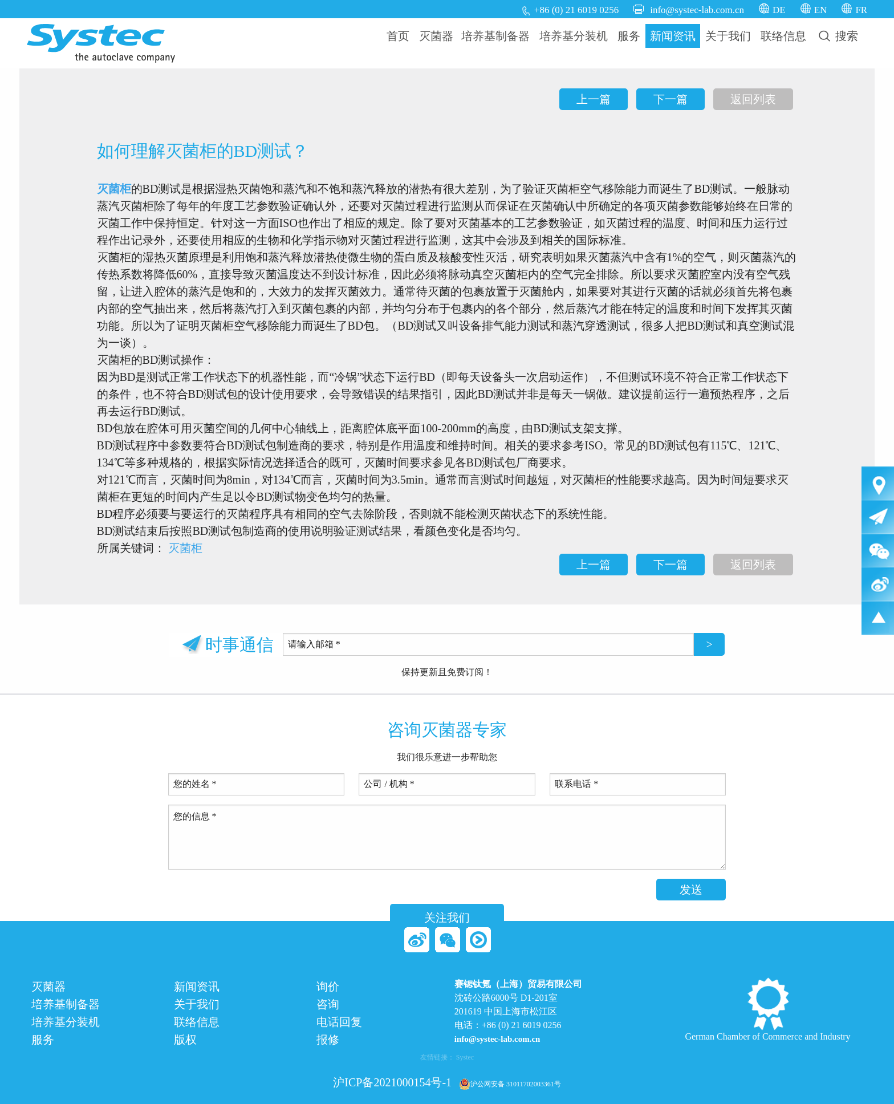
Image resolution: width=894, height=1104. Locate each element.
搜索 (838, 36)
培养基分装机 (573, 36)
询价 (327, 987)
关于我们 (728, 36)
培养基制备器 (495, 36)
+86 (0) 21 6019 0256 (576, 10)
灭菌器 (436, 36)
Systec (465, 1057)
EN (820, 10)
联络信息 (783, 36)
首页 (398, 36)
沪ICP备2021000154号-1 (392, 1082)
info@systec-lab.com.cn (697, 10)
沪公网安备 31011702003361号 (510, 1084)
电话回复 (339, 1022)
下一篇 (670, 99)
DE (779, 10)
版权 (185, 1040)
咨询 (327, 1004)
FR (861, 10)
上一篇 (593, 99)
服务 (628, 36)
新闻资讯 (673, 36)
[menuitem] (398, 36)
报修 (327, 1040)
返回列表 (753, 99)
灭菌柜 (114, 188)
